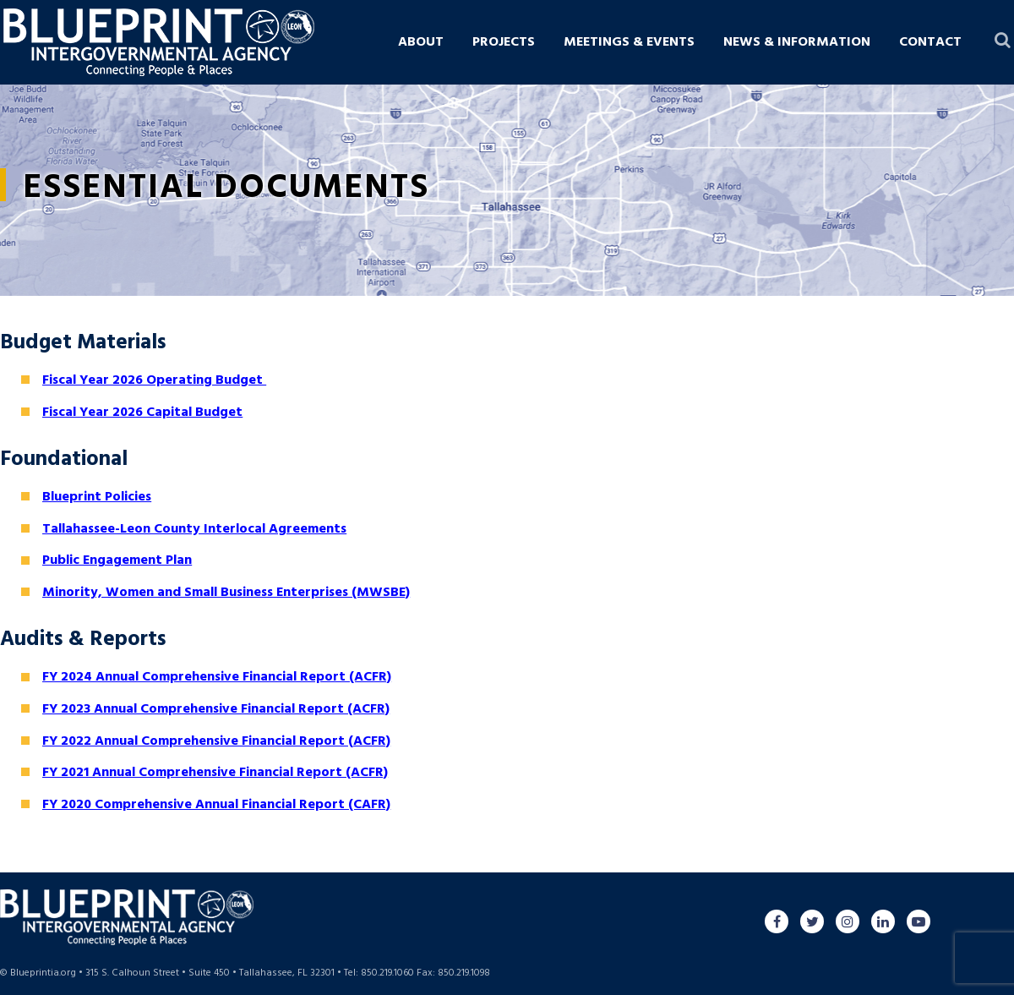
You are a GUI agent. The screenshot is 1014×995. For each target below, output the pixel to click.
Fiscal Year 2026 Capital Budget (142, 413)
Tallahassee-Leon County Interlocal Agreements (194, 529)
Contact (930, 42)
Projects (503, 42)
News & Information (796, 42)
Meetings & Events (629, 42)
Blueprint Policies (96, 497)
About (421, 42)
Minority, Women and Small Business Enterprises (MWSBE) (226, 593)
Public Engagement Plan (117, 560)
